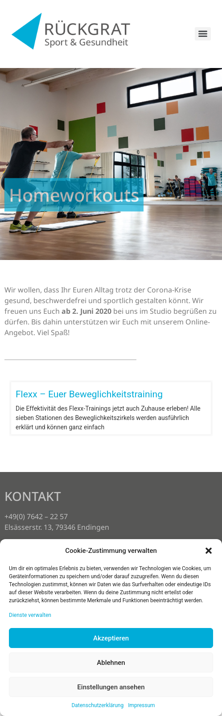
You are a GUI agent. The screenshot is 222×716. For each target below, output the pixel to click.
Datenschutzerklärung (97, 705)
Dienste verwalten (30, 615)
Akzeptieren (111, 638)
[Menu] (203, 33)
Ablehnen (111, 663)
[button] (208, 550)
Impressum (141, 705)
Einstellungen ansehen (110, 687)
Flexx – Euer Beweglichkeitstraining (89, 394)
